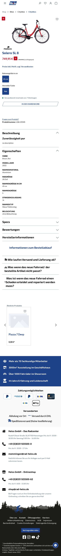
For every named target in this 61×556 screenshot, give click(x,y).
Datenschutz (30, 520)
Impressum (47, 520)
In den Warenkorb (30, 104)
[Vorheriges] (5, 325)
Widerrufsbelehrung (15, 520)
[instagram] (28, 537)
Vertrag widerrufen (30, 530)
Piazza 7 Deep (16, 334)
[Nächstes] (56, 325)
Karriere (46, 518)
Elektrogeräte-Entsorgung (46, 523)
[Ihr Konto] (50, 3)
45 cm (5, 79)
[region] (30, 30)
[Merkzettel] (45, 3)
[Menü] (5, 3)
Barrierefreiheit (9, 523)
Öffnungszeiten (34, 518)
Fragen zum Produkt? (10, 119)
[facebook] (24, 537)
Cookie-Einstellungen (25, 523)
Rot (5, 91)
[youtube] (33, 537)
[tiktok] (38, 537)
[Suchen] (40, 3)
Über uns (13, 518)
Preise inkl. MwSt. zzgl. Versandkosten (17, 66)
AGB (39, 520)
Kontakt (22, 518)
